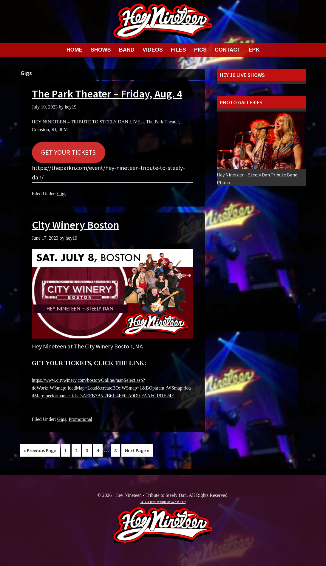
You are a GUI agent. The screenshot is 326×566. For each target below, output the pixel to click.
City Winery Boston (75, 225)
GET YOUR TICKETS (68, 152)
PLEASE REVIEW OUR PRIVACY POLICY (163, 502)
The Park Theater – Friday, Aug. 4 (107, 93)
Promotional (80, 419)
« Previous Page (40, 451)
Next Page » (137, 451)
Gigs (61, 193)
